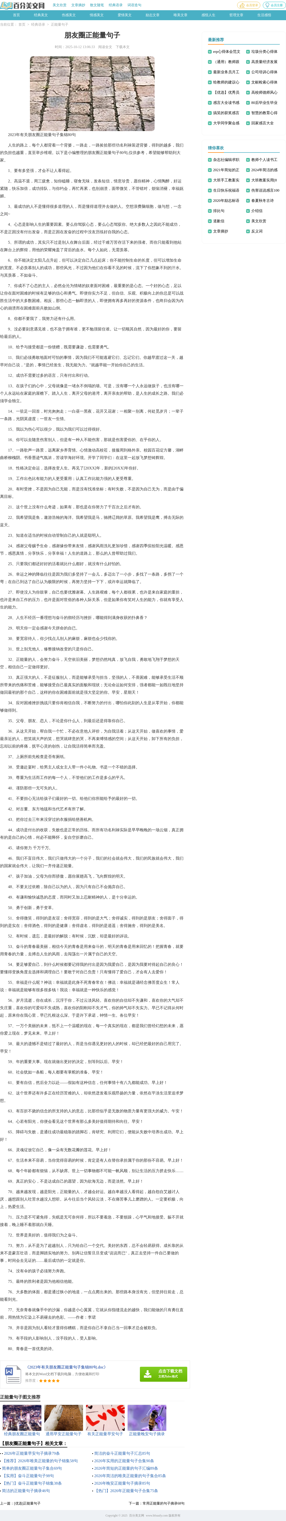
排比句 (218, 211)
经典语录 (116, 5)
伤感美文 (69, 15)
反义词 (257, 231)
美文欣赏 (60, 5)
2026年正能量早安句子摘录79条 (32, 1453)
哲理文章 (236, 15)
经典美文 (41, 15)
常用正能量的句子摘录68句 (164, 1503)
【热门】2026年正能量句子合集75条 (126, 1491)
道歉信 (218, 221)
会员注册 (277, 5)
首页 (16, 15)
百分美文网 (136, 1515)
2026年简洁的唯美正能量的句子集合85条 (130, 1476)
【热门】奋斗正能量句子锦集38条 (32, 1483)
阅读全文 (105, 47)
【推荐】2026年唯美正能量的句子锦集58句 (40, 1461)
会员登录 (252, 5)
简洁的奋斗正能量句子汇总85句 (122, 1453)
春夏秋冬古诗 (262, 201)
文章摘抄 (78, 5)
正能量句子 (59, 24)
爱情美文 (125, 15)
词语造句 (134, 5)
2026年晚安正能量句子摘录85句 (122, 1483)
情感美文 (97, 15)
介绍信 (257, 211)
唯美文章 (181, 15)
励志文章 (153, 15)
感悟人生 (208, 15)
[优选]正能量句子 (27, 1503)
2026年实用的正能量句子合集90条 (124, 1461)
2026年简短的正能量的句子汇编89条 (126, 1468)
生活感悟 (264, 15)
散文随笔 (97, 5)
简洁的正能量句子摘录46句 (26, 1491)
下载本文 (123, 47)
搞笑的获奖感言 (226, 113)
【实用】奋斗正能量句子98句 (28, 1476)
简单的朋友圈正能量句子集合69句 (32, 1468)
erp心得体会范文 (226, 52)
